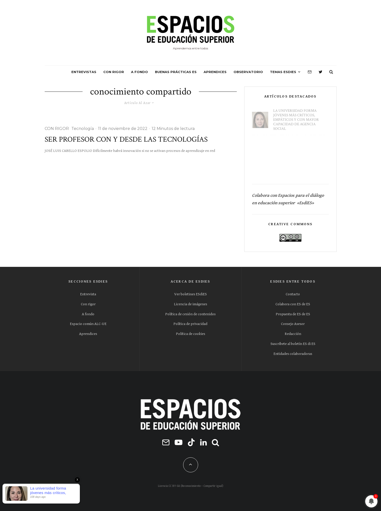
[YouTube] (178, 442)
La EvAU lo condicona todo (300, 144)
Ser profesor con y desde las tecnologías (126, 139)
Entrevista (88, 294)
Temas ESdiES (283, 72)
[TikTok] (191, 442)
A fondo (88, 314)
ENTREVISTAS (83, 72)
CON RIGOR (113, 72)
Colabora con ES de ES (292, 304)
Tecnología (82, 128)
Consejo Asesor (293, 324)
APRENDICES (215, 72)
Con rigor (88, 304)
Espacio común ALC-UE (88, 324)
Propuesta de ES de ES (293, 314)
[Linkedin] (203, 442)
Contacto (293, 294)
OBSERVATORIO (248, 72)
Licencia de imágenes (190, 304)
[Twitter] (320, 72)
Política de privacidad (190, 324)
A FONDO (139, 72)
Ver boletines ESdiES (190, 294)
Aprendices (88, 334)
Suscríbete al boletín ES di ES (292, 344)
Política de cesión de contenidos (190, 314)
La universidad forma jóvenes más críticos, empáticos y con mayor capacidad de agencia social (296, 117)
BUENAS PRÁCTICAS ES (176, 72)
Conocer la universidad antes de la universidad (297, 168)
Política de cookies (190, 334)
